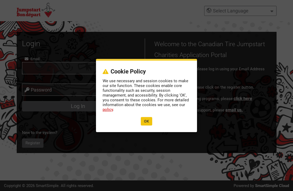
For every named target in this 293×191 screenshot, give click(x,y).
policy (108, 109)
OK (146, 121)
